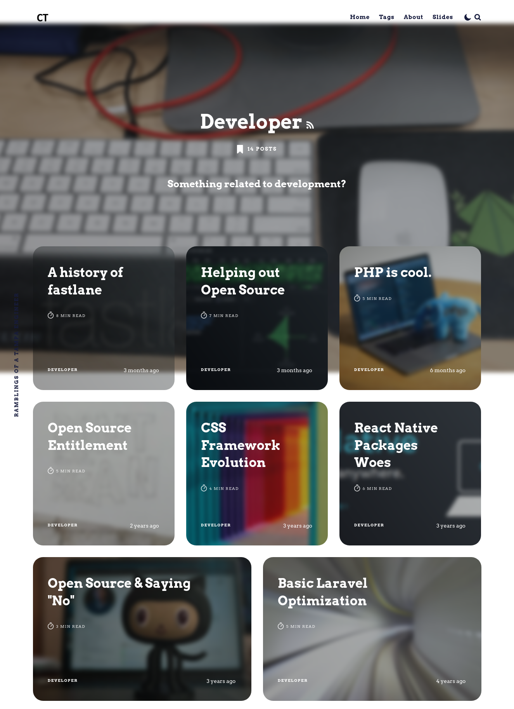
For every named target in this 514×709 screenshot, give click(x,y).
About (413, 17)
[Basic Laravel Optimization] (372, 629)
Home (360, 17)
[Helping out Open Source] (257, 318)
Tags (387, 17)
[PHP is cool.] (410, 318)
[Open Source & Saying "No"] (142, 629)
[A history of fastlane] (104, 318)
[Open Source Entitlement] (104, 473)
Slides (443, 17)
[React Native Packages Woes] (410, 473)
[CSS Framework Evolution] (257, 473)
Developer (63, 369)
